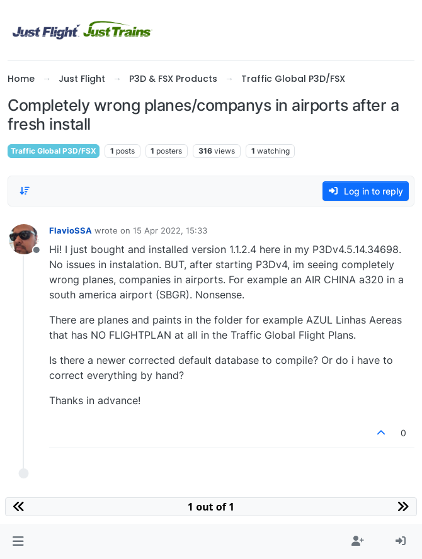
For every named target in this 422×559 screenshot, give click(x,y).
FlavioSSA (70, 230)
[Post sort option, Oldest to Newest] (24, 190)
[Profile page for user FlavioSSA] (24, 239)
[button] (18, 541)
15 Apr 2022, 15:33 (170, 230)
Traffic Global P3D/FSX (53, 150)
